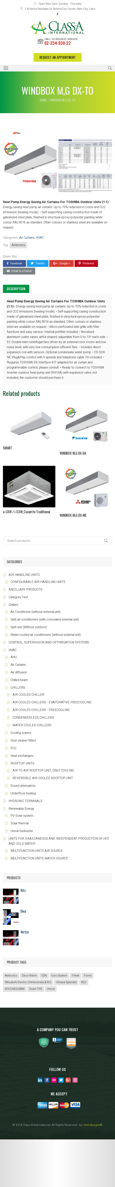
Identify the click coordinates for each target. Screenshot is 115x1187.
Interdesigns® (93, 1173)
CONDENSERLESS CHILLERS (33, 765)
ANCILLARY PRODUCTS (25, 637)
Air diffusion (19, 720)
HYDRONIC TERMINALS (25, 848)
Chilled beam (19, 727)
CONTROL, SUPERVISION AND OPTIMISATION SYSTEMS (49, 690)
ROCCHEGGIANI (14, 1036)
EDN (44, 1023)
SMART (7, 495)
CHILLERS (18, 735)
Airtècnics (18, 292)
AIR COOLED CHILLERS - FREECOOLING (41, 757)
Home (43, 100)
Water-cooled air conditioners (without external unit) (46, 682)
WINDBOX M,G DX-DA (73, 500)
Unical (51, 1036)
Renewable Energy (21, 856)
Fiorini (88, 1023)
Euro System (59, 1023)
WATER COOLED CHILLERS (32, 773)
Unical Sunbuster (22, 878)
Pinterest (86, 311)
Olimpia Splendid (66, 1030)
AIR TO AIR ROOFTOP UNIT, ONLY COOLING (43, 818)
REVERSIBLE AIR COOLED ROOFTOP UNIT (43, 825)
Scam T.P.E (35, 1036)
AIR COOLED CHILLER (28, 742)
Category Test (18, 644)
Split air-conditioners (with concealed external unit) (45, 667)
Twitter (38, 311)
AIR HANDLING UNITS (24, 622)
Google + (61, 311)
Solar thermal (20, 871)
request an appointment (58, 57)
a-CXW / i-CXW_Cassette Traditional (26, 559)
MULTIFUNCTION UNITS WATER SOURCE (39, 906)
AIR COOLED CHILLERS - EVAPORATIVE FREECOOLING (52, 750)
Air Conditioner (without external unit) (35, 659)
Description (16, 336)
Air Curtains (26, 285)
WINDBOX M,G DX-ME (73, 562)
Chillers (13, 652)
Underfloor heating (23, 841)
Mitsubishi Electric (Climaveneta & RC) (28, 1030)
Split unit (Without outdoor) (29, 674)
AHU (14, 704)
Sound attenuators (23, 833)
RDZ (83, 1030)
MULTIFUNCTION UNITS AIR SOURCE (37, 898)
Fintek (75, 1023)
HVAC (40, 285)
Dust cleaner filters (23, 788)
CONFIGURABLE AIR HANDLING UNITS (38, 629)
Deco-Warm (29, 1023)
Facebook (14, 311)
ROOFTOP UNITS (22, 811)
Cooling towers (21, 780)
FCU (13, 795)
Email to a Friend (19, 318)
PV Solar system (22, 863)
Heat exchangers (22, 803)
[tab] (16, 336)
